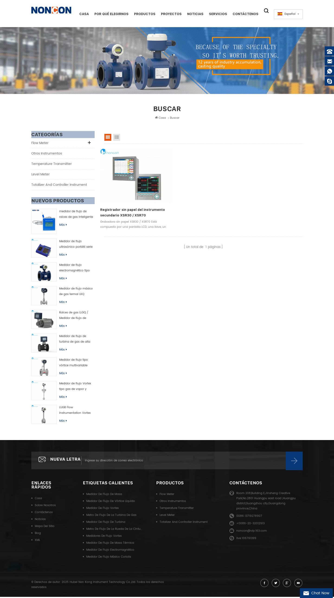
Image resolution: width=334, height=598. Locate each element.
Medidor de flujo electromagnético (110, 551)
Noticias (194, 14)
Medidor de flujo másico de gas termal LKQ (76, 292)
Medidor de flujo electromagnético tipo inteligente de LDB (74, 269)
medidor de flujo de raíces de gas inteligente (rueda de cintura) (76, 215)
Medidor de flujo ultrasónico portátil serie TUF (76, 245)
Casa (82, 14)
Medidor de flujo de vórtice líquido (110, 503)
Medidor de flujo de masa (104, 496)
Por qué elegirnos (110, 14)
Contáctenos (244, 14)
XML (37, 542)
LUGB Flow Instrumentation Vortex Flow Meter (75, 411)
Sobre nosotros (45, 507)
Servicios (216, 14)
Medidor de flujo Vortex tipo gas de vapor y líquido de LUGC (75, 387)
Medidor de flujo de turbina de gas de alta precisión (74, 340)
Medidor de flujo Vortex (102, 510)
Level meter (40, 175)
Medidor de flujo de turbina (105, 523)
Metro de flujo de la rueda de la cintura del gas (114, 530)
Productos (143, 14)
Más (63, 225)
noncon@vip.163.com (251, 532)
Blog (38, 535)
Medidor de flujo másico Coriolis (108, 558)
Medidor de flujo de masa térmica (110, 544)
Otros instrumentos (46, 154)
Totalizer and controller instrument (59, 185)
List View (116, 138)
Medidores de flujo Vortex (104, 537)
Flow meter (39, 143)
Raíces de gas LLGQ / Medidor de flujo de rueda (73, 316)
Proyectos (169, 14)
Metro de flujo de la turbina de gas (111, 516)
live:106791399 (246, 540)
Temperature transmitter (51, 164)
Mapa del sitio (45, 528)
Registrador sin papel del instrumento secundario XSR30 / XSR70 (128, 205)
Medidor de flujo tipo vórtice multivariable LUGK (73, 364)
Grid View (107, 138)
